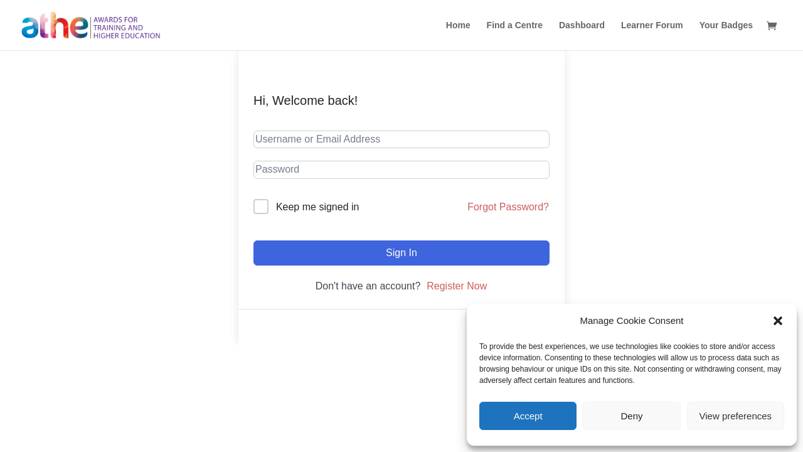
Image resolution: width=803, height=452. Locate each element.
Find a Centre (515, 25)
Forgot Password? (508, 207)
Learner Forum (652, 25)
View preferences (735, 416)
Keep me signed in (317, 207)
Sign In (401, 252)
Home (458, 25)
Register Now (457, 286)
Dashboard (582, 25)
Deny (631, 416)
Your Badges (726, 25)
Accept (528, 416)
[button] (778, 321)
